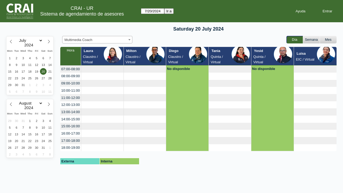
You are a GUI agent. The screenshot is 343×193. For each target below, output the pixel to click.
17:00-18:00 (70, 141)
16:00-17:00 (70, 133)
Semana (311, 40)
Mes (328, 40)
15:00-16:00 (70, 126)
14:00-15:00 (70, 119)
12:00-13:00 (70, 105)
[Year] (30, 45)
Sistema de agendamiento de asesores (82, 14)
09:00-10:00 (70, 83)
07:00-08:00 (70, 69)
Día (294, 40)
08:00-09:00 (70, 76)
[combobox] (97, 39)
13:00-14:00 (70, 112)
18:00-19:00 (70, 148)
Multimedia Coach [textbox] (78, 40)
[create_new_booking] (102, 69)
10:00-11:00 (70, 90)
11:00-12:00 (70, 98)
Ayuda (300, 11)
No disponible (178, 69)
